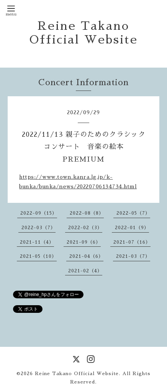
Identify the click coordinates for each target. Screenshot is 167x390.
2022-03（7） (38, 227)
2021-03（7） (133, 256)
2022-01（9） (132, 227)
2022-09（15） (38, 213)
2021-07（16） (132, 242)
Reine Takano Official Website (77, 373)
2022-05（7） (133, 213)
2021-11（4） (37, 242)
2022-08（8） (87, 213)
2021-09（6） (84, 242)
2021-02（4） (85, 271)
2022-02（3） (85, 227)
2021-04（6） (86, 256)
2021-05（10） (38, 256)
